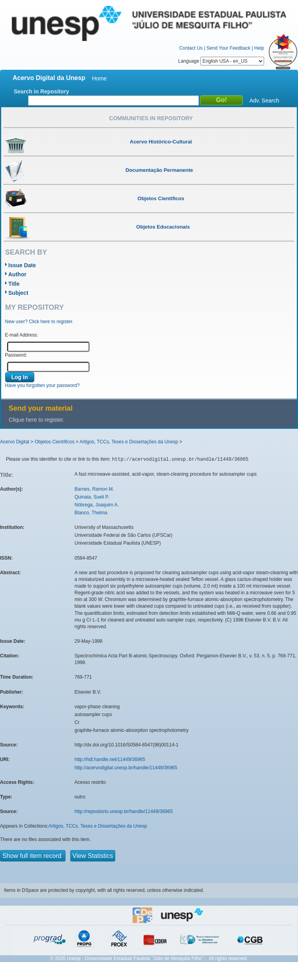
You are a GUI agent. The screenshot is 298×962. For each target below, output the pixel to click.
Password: (16, 355)
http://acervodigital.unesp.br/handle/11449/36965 (126, 767)
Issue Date (22, 265)
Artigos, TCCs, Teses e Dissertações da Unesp (128, 442)
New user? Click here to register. (39, 321)
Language (221, 61)
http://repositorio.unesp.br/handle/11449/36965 (124, 811)
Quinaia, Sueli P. (92, 497)
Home (99, 78)
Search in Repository (41, 91)
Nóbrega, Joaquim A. (97, 505)
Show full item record (32, 855)
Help (259, 48)
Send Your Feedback (228, 48)
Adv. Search (264, 100)
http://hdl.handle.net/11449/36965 (110, 759)
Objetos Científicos (55, 442)
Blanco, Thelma (91, 512)
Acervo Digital (14, 442)
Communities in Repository (151, 118)
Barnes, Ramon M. (94, 489)
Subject (18, 293)
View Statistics (93, 855)
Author (17, 274)
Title (14, 284)
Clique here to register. (36, 420)
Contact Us (190, 48)
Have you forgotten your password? (42, 385)
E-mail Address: (21, 335)
